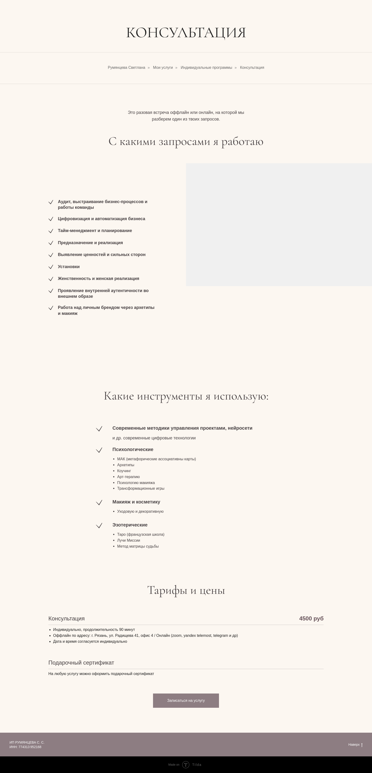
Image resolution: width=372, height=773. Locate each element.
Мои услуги (163, 67)
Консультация (252, 67)
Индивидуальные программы (206, 67)
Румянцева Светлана (126, 67)
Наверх (355, 745)
